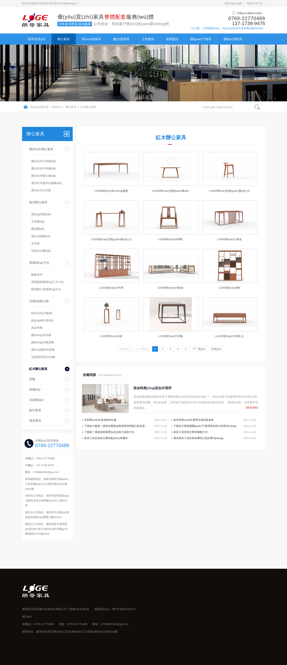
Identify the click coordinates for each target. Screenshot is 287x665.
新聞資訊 (172, 39)
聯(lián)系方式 (254, 3)
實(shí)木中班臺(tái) (43, 168)
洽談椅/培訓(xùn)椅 (43, 357)
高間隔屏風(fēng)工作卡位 (47, 282)
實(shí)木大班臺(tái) (43, 161)
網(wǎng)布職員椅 (42, 342)
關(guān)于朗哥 (200, 39)
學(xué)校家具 (91, 39)
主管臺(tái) (38, 221)
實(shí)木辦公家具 (41, 149)
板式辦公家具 (38, 202)
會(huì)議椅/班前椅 (43, 349)
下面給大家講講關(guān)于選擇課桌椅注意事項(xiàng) (204, 425)
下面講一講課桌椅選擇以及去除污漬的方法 (109, 432)
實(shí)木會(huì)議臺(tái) (46, 183)
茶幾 (32, 379)
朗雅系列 (37, 274)
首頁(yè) (56, 106)
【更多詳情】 (251, 407)
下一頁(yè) (199, 348)
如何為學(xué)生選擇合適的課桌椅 (193, 419)
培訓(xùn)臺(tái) (41, 250)
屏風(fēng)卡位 (39, 262)
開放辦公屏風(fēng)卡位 (46, 289)
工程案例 (148, 39)
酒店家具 (35, 420)
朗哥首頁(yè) (37, 39)
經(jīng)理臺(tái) (41, 214)
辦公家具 (64, 39)
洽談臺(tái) (36, 400)
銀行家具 (35, 410)
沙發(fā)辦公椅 (39, 301)
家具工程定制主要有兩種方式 (190, 432)
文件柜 (35, 243)
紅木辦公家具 (88, 106)
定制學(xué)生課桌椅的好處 (100, 419)
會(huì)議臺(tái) (40, 236)
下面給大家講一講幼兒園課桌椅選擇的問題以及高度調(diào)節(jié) (116, 425)
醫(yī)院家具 (121, 39)
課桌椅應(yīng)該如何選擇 (152, 388)
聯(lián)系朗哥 (233, 39)
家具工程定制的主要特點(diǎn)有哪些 (106, 438)
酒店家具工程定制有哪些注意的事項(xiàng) (198, 438)
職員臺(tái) (38, 228)
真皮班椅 (37, 327)
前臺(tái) (35, 389)
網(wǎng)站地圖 (233, 3)
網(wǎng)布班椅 (41, 335)
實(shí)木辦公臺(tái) (43, 175)
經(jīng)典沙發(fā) (42, 320)
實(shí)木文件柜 (41, 190)
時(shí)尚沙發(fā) (41, 313)
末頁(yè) (216, 348)
